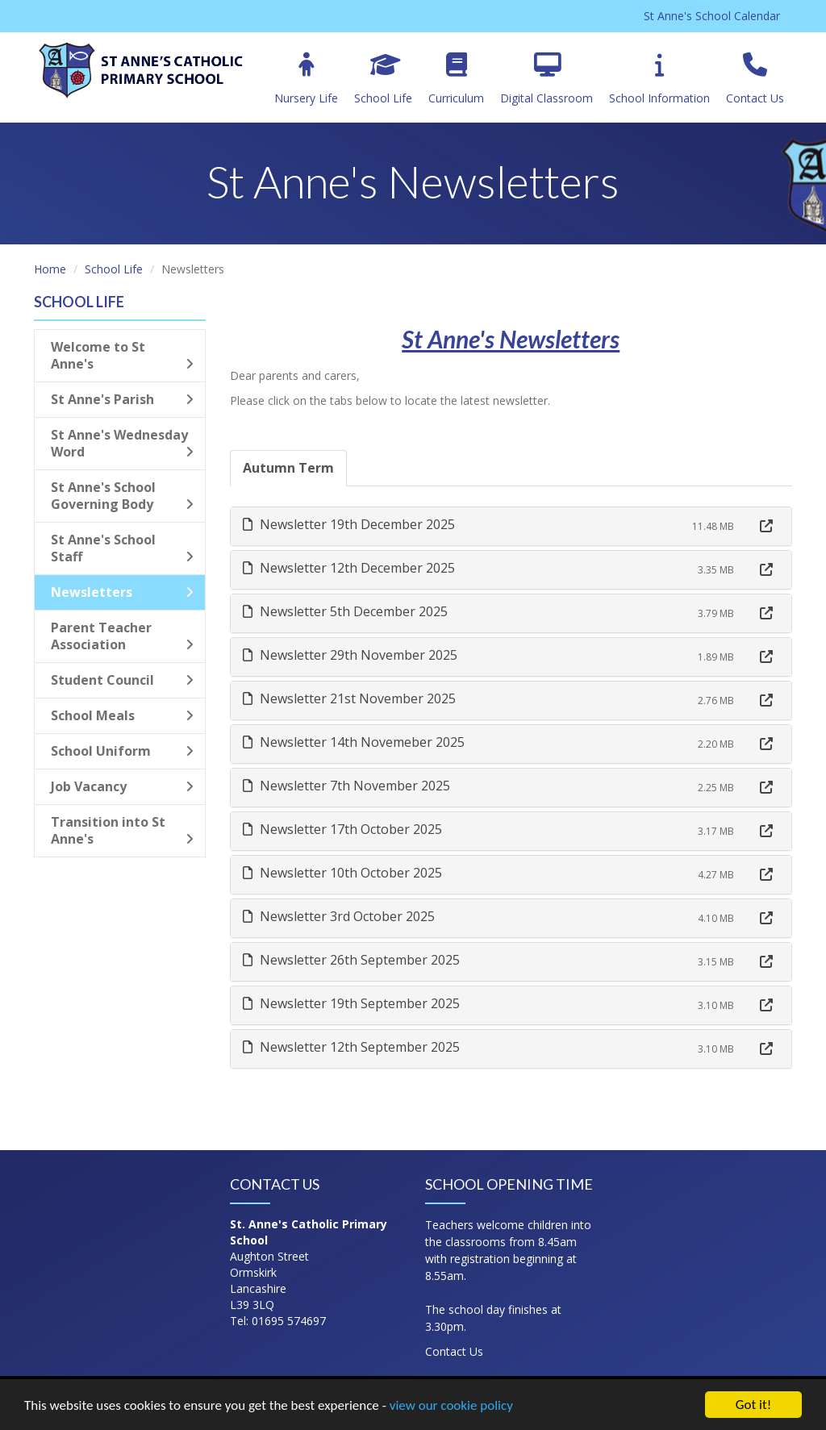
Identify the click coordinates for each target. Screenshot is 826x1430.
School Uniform (122, 751)
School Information (659, 79)
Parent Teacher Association (122, 636)
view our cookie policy (451, 1405)
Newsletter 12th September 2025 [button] (351, 1047)
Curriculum (456, 79)
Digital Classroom (546, 79)
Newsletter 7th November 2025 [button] (346, 785)
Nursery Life (306, 79)
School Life (383, 79)
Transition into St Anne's (122, 830)
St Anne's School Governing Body (122, 495)
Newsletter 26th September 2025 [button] (351, 960)
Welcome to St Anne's (122, 355)
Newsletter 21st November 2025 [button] (349, 698)
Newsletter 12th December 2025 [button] (349, 568)
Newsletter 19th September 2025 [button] (351, 1003)
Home (50, 269)
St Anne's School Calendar (712, 15)
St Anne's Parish (122, 399)
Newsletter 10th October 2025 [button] (342, 873)
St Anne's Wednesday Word (122, 443)
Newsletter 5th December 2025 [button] (345, 611)
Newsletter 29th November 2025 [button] (350, 655)
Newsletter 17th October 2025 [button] (342, 829)
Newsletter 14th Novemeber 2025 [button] (354, 742)
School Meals (122, 715)
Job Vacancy (122, 786)
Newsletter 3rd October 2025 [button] (339, 916)
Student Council (122, 680)
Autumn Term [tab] (288, 468)
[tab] (511, 526)
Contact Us (755, 79)
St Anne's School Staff (122, 548)
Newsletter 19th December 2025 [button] (349, 524)
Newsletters (122, 592)
